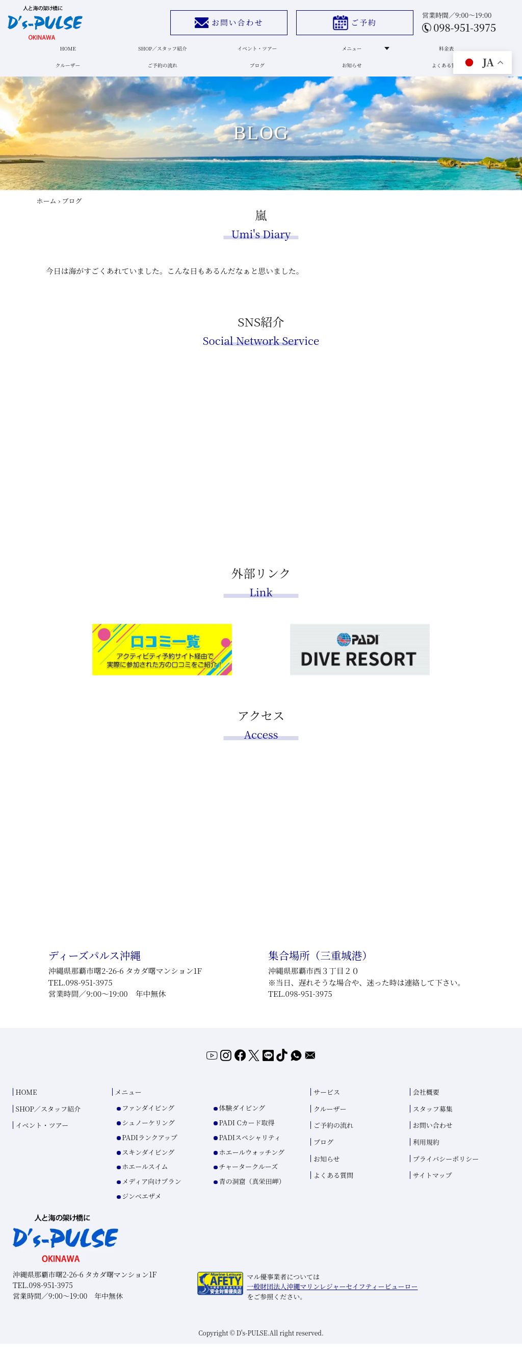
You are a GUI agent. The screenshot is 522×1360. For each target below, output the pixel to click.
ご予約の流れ (163, 73)
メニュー (358, 52)
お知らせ (347, 73)
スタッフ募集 (433, 1124)
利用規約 (426, 1158)
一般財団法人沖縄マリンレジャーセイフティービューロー (332, 1302)
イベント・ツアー (255, 52)
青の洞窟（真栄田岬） (252, 1197)
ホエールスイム (145, 1183)
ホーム (47, 213)
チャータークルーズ (248, 1183)
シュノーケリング (148, 1138)
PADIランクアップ (149, 1153)
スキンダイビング (148, 1168)
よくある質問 (439, 73)
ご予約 (347, 25)
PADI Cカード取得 (246, 1138)
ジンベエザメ (141, 1212)
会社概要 (426, 1108)
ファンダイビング (148, 1123)
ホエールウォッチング (251, 1168)
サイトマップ (432, 1191)
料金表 (439, 52)
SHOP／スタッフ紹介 (163, 52)
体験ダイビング (242, 1123)
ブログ (255, 73)
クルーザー (71, 73)
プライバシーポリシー (446, 1174)
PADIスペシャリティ (249, 1153)
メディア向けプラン (151, 1197)
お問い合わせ (221, 25)
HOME (71, 52)
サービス (327, 1108)
